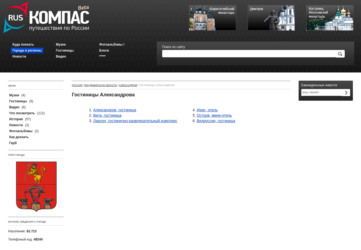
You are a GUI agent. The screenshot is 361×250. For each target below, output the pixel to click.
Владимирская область (100, 85)
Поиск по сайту (173, 47)
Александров (128, 85)
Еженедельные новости (319, 85)
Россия (77, 85)
